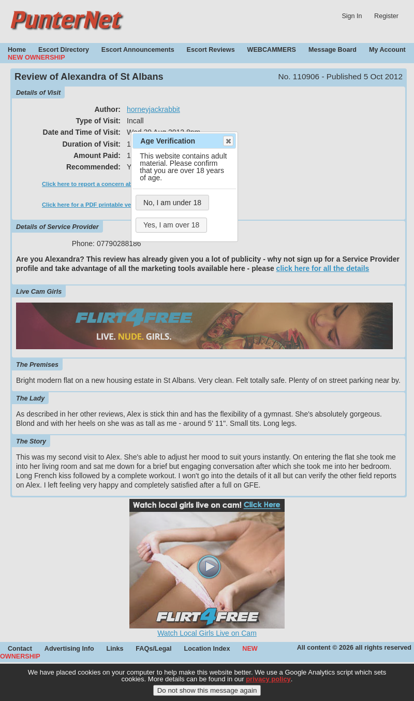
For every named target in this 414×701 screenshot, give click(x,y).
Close (227, 141)
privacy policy (268, 681)
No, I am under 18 (172, 202)
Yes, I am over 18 (171, 225)
